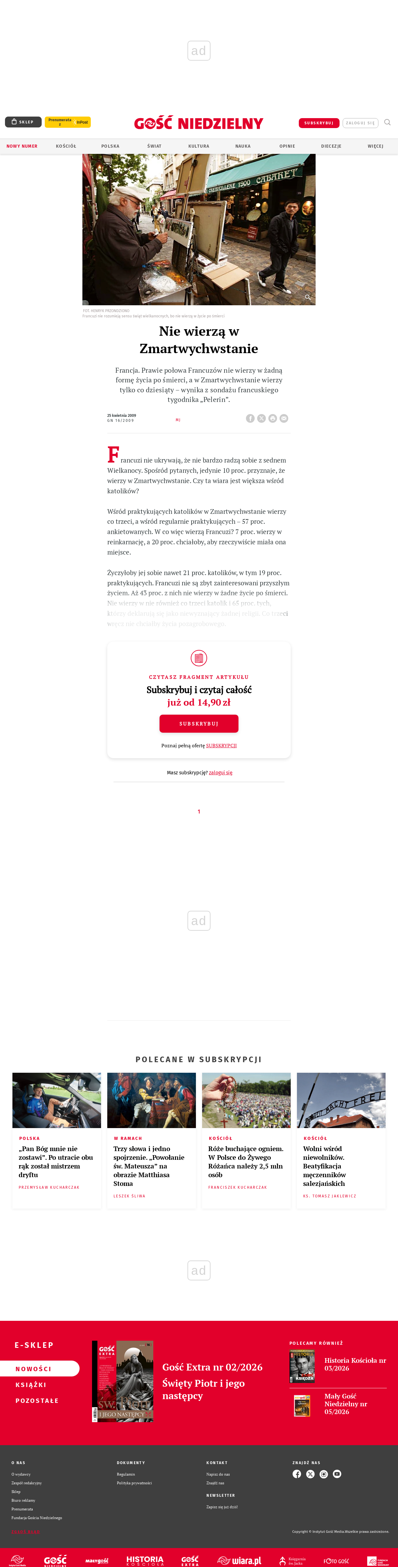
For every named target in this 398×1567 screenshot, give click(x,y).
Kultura (199, 146)
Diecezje (331, 146)
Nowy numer (22, 146)
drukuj (274, 416)
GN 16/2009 (120, 420)
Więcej (375, 146)
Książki (30, 1384)
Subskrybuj (199, 723)
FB (251, 416)
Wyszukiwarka (387, 122)
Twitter (262, 416)
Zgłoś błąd (26, 1532)
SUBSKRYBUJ (319, 123)
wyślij (285, 416)
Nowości (30, 1368)
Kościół (66, 146)
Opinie (287, 146)
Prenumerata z (60, 122)
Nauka (243, 146)
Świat (154, 146)
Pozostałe (30, 1400)
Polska (110, 146)
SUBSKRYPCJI (221, 745)
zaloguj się (360, 123)
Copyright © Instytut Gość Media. (318, 1532)
